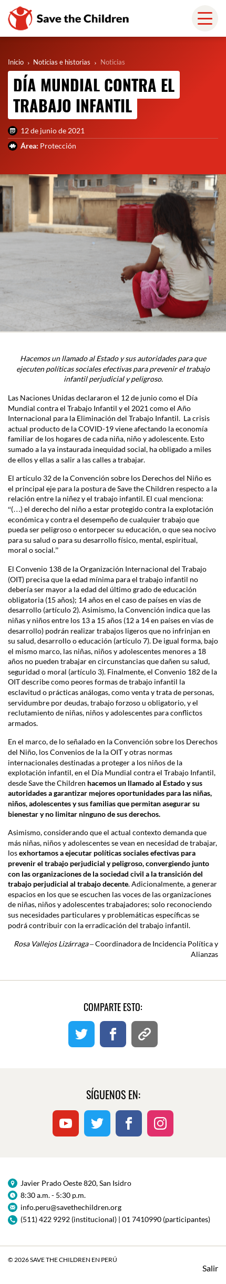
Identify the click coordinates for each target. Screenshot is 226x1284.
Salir (210, 1268)
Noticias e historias (61, 62)
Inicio (16, 62)
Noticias (112, 62)
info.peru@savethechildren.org (70, 1207)
